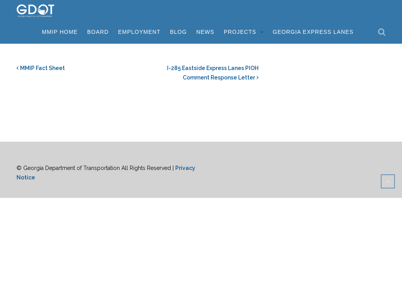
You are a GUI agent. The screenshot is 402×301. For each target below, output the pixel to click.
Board (98, 32)
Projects (240, 32)
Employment (139, 32)
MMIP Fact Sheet (42, 68)
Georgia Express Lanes (313, 32)
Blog (178, 32)
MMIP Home (59, 32)
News (205, 32)
